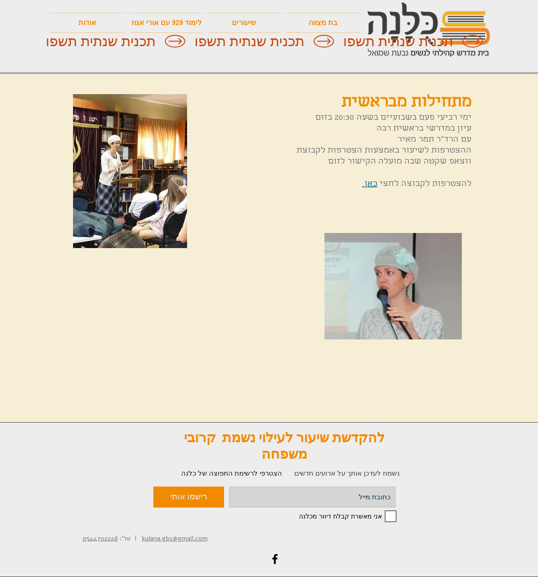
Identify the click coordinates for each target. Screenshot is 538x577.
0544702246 (100, 538)
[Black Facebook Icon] (275, 559)
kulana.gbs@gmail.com (175, 538)
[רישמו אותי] (188, 497)
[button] (166, 23)
